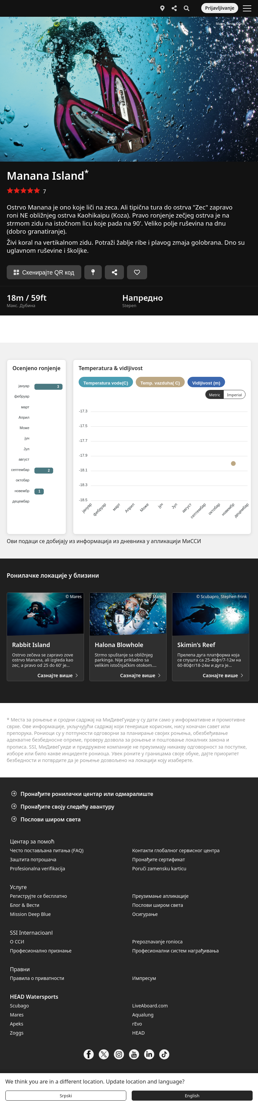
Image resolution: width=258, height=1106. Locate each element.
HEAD (138, 1033)
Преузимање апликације (160, 896)
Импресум (144, 978)
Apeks (17, 1024)
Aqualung (143, 1014)
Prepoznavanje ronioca (157, 941)
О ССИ (17, 941)
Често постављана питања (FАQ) (47, 850)
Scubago (19, 1005)
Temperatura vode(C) (105, 382)
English (192, 1096)
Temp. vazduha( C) (160, 382)
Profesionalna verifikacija (37, 868)
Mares (17, 1014)
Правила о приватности (37, 978)
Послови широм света (46, 819)
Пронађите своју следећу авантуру (63, 806)
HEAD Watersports (34, 996)
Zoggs (17, 1033)
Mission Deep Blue (30, 914)
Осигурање (145, 914)
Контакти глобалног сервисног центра (176, 850)
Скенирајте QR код (44, 272)
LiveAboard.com (150, 1005)
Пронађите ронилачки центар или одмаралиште (82, 794)
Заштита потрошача (33, 859)
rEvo (137, 1024)
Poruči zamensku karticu (159, 868)
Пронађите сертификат (158, 859)
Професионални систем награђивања (175, 950)
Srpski (66, 1096)
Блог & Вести (25, 905)
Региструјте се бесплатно (38, 896)
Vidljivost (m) (206, 382)
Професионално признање (41, 950)
